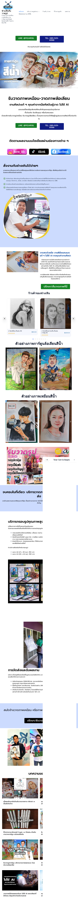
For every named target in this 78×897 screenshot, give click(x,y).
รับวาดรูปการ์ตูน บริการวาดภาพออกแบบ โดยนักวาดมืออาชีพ (19, 864)
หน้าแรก (21, 11)
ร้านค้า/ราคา (47, 11)
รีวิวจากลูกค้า (58, 11)
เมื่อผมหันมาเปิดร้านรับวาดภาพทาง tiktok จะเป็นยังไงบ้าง (19, 802)
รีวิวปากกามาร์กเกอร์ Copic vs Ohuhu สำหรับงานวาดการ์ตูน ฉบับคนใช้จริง (19, 833)
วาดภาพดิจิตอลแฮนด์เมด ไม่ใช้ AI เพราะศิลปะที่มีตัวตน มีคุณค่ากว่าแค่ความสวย (19, 894)
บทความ (67, 11)
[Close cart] (46, 447)
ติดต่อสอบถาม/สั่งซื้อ (25, 14)
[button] (38, 11)
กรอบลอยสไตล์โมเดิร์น (18, 528)
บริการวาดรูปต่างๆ (33, 11)
